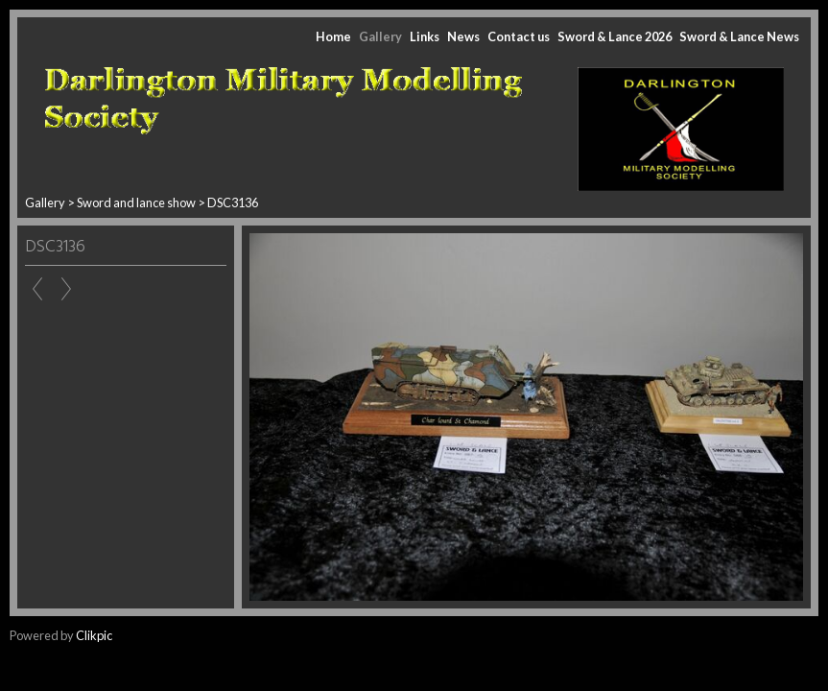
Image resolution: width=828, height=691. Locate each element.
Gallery (380, 36)
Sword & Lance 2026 (614, 36)
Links (424, 36)
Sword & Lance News (739, 36)
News (463, 36)
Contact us (518, 36)
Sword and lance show (137, 202)
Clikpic (94, 635)
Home (333, 36)
